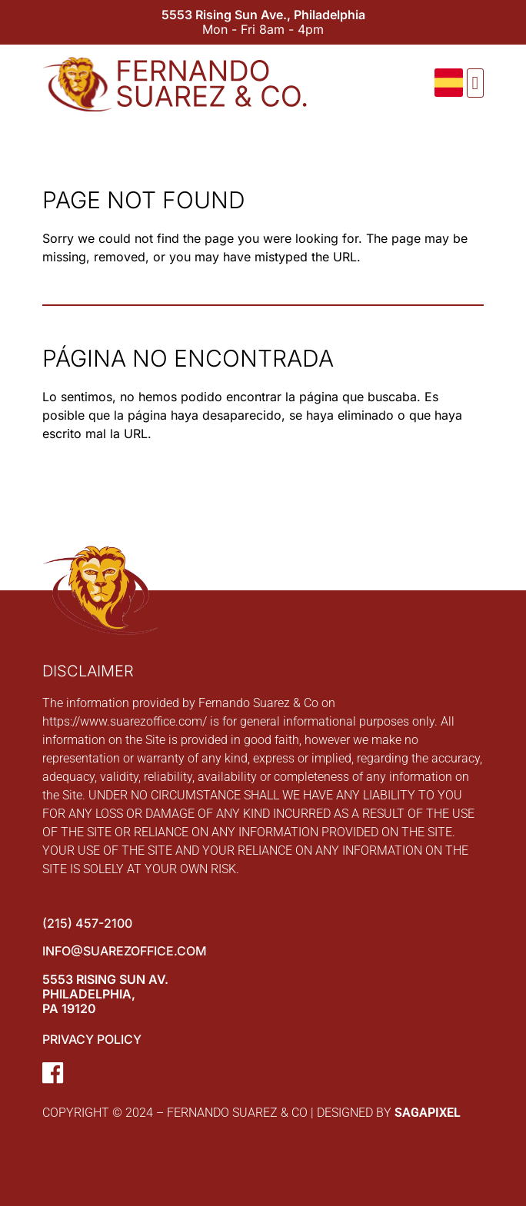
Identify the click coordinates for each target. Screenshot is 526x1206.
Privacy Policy (91, 1039)
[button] (475, 83)
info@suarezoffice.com (124, 950)
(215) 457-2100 (87, 923)
